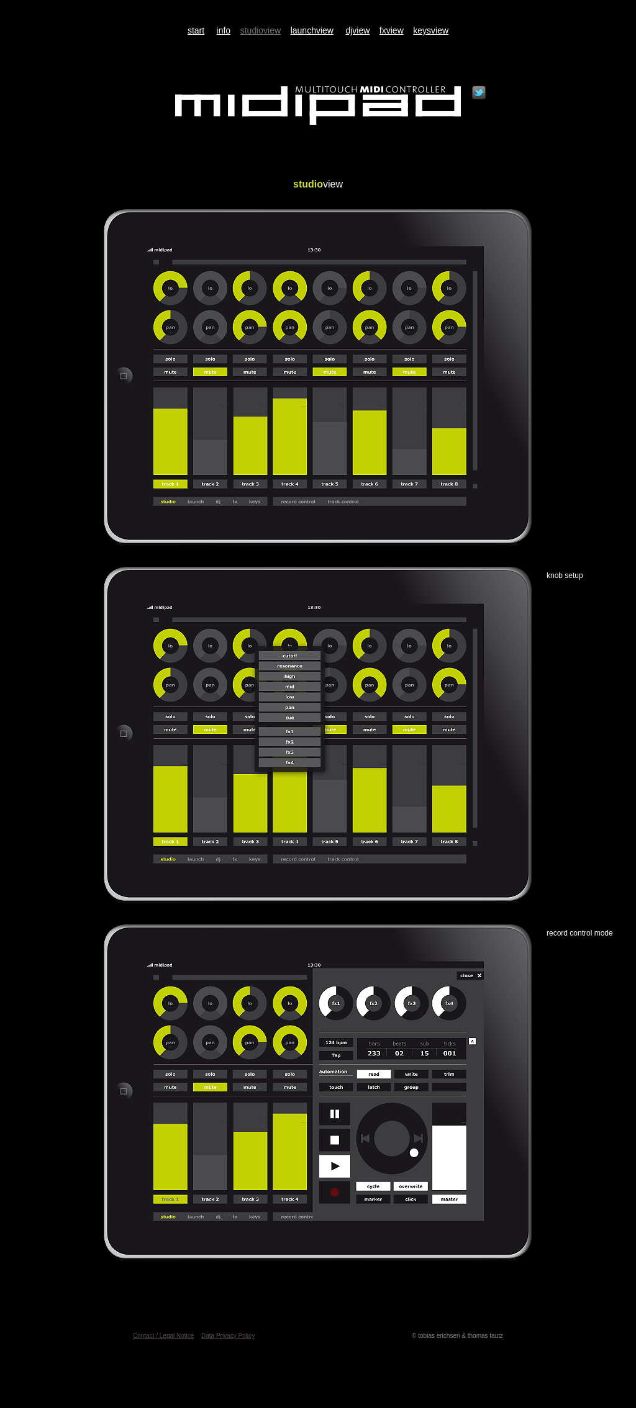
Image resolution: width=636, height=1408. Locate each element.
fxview (391, 30)
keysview (430, 30)
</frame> (479, 92)
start (196, 30)
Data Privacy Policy (228, 1335)
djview (357, 30)
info (224, 30)
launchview (312, 30)
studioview (260, 30)
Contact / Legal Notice (163, 1335)
